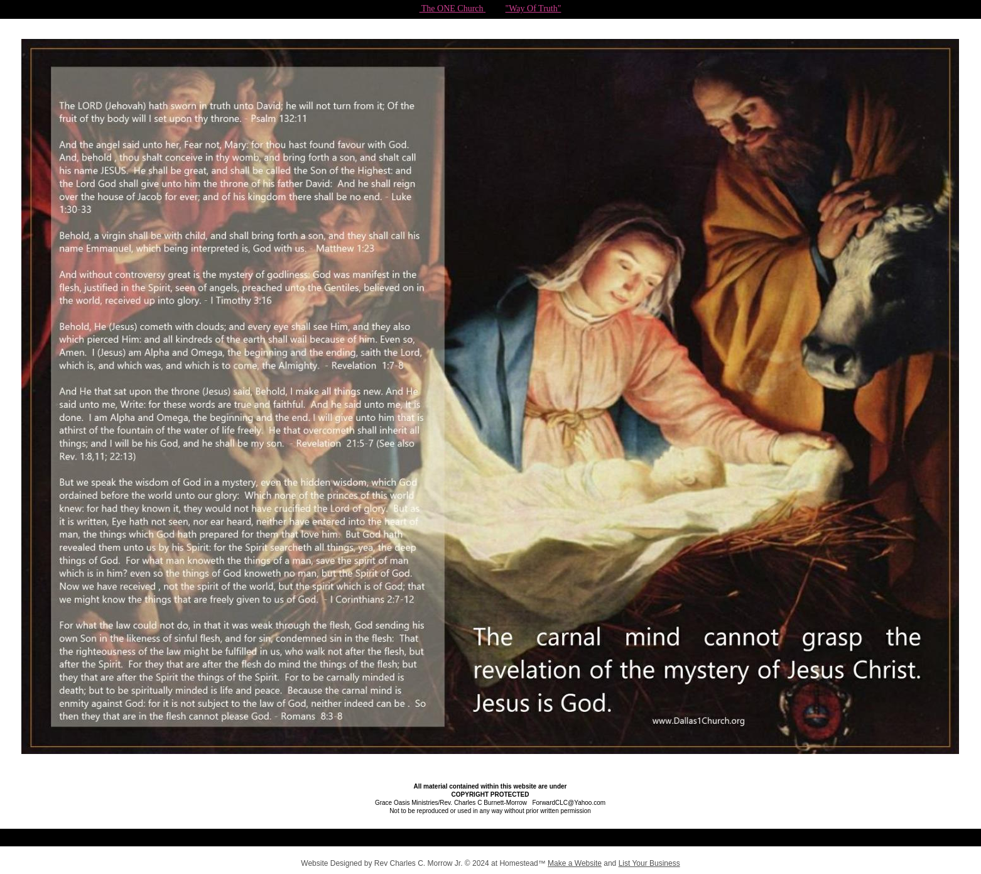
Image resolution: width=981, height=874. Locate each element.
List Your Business (649, 863)
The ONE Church (452, 8)
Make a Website (575, 863)
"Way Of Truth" (533, 8)
